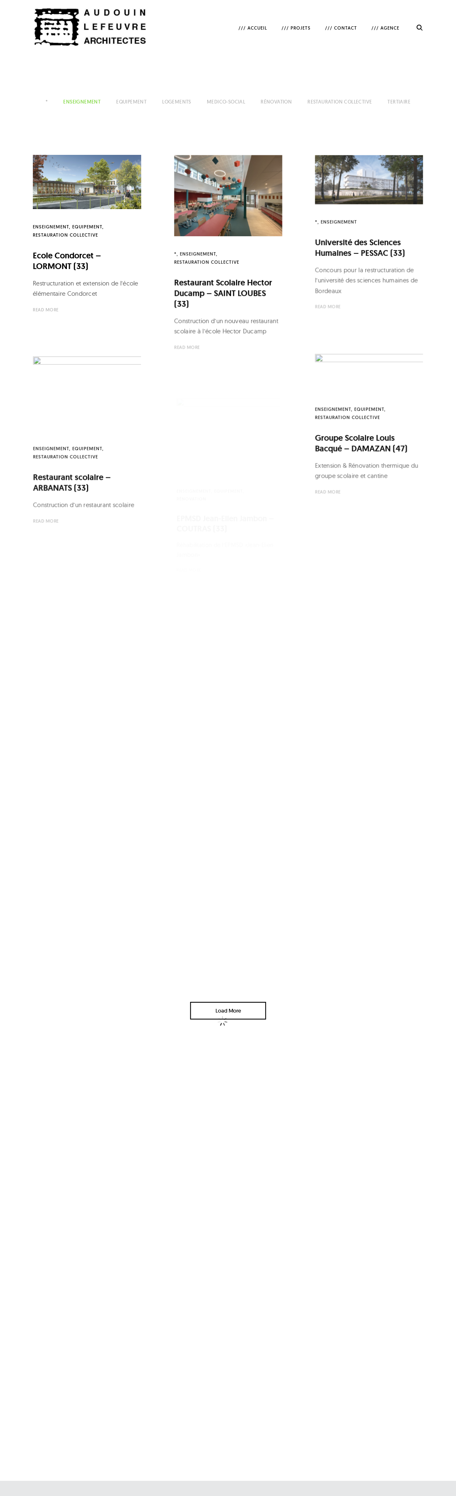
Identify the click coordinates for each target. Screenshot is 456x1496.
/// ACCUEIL (252, 28)
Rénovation (276, 102)
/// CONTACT (341, 28)
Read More (46, 310)
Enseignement (82, 102)
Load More (228, 1010)
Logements (176, 102)
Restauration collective (339, 102)
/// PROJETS (296, 28)
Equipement (131, 102)
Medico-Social (226, 102)
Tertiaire (398, 102)
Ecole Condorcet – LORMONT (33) (67, 261)
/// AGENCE (385, 28)
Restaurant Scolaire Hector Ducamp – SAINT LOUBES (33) (223, 291)
